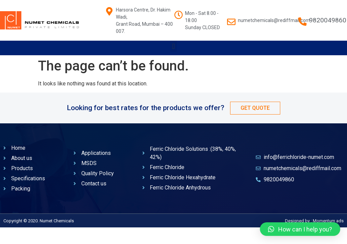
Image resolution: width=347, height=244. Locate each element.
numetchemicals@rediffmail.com (274, 20)
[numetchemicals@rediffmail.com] (231, 18)
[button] (173, 46)
